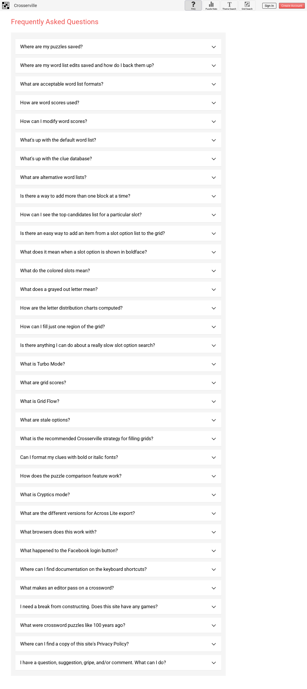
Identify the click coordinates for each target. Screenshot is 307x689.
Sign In (269, 5)
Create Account (291, 5)
